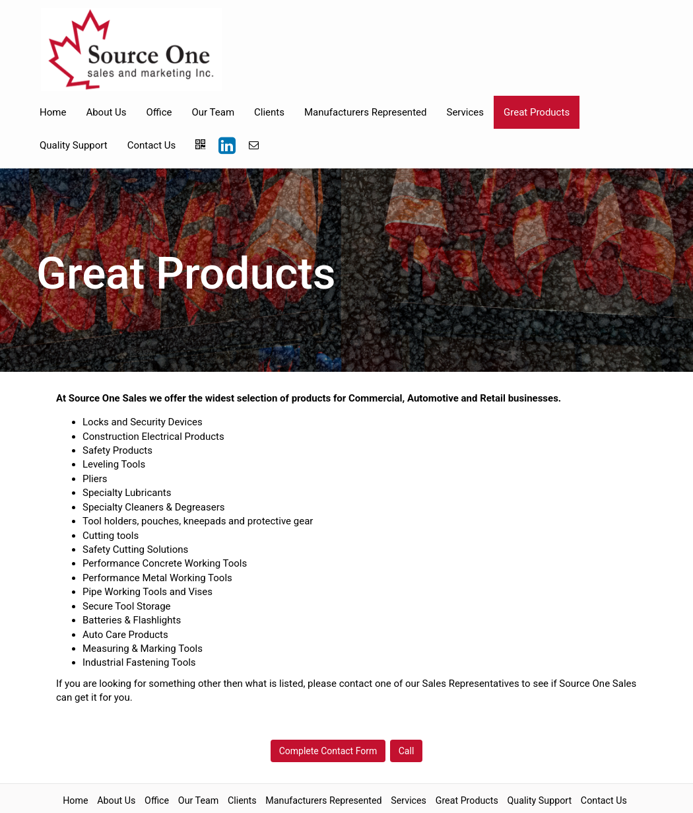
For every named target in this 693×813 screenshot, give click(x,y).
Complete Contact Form (328, 751)
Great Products (537, 112)
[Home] (131, 49)
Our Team (212, 112)
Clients (269, 112)
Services (465, 112)
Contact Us (151, 145)
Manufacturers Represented (365, 112)
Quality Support (74, 145)
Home (53, 112)
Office (159, 112)
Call (406, 751)
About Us (106, 112)
